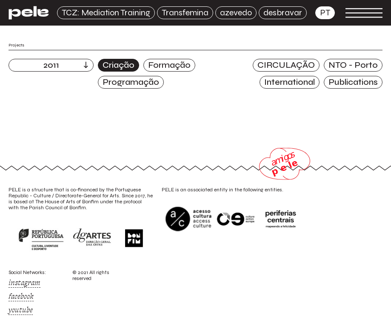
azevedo (236, 12)
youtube (21, 310)
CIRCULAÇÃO (286, 65)
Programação (131, 82)
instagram (24, 282)
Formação (169, 65)
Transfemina (185, 12)
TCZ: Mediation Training (106, 12)
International (289, 82)
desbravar (282, 12)
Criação (118, 65)
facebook (21, 296)
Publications (353, 82)
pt (325, 12)
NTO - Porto (353, 65)
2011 (51, 65)
